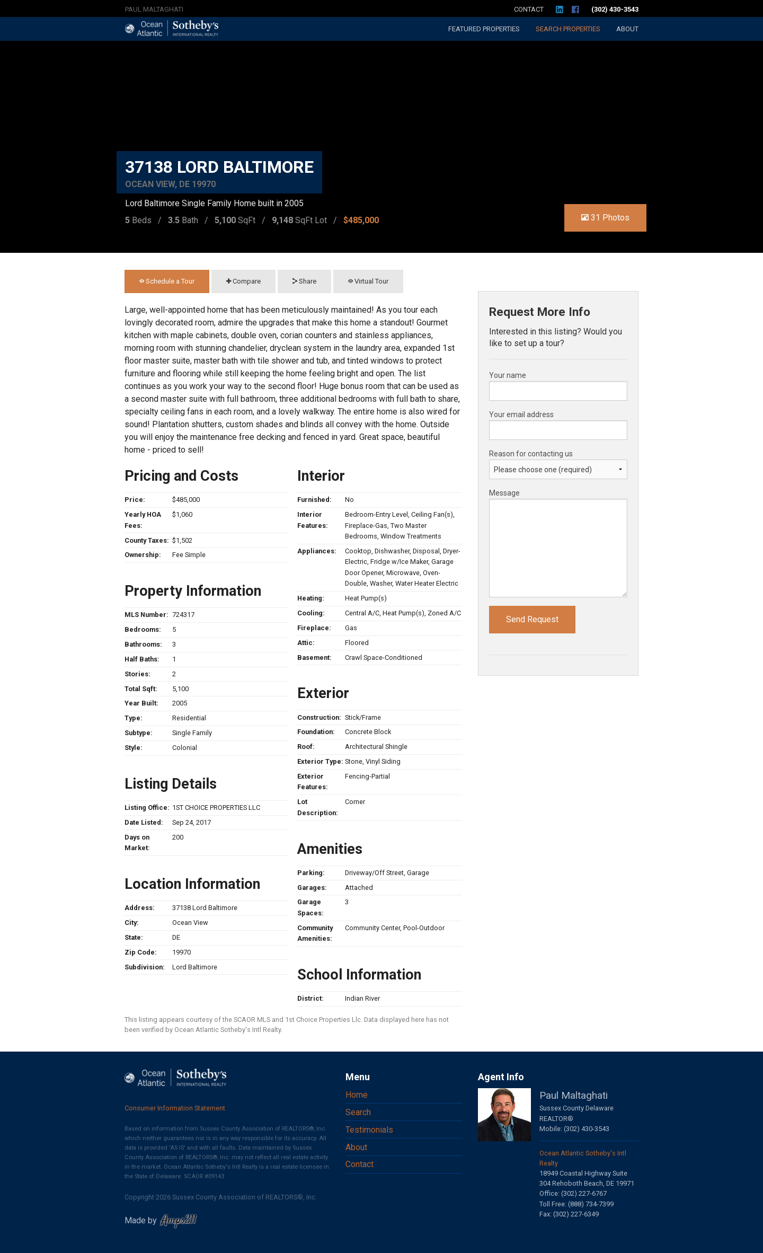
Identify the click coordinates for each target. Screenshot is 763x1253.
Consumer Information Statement (175, 1108)
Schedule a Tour (166, 281)
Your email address (521, 414)
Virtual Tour (368, 281)
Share (304, 281)
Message (504, 493)
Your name (507, 375)
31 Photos (605, 218)
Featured (484, 29)
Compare (243, 281)
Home (356, 1095)
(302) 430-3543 (614, 9)
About (627, 29)
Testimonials (369, 1130)
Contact (529, 9)
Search (568, 29)
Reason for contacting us (531, 453)
